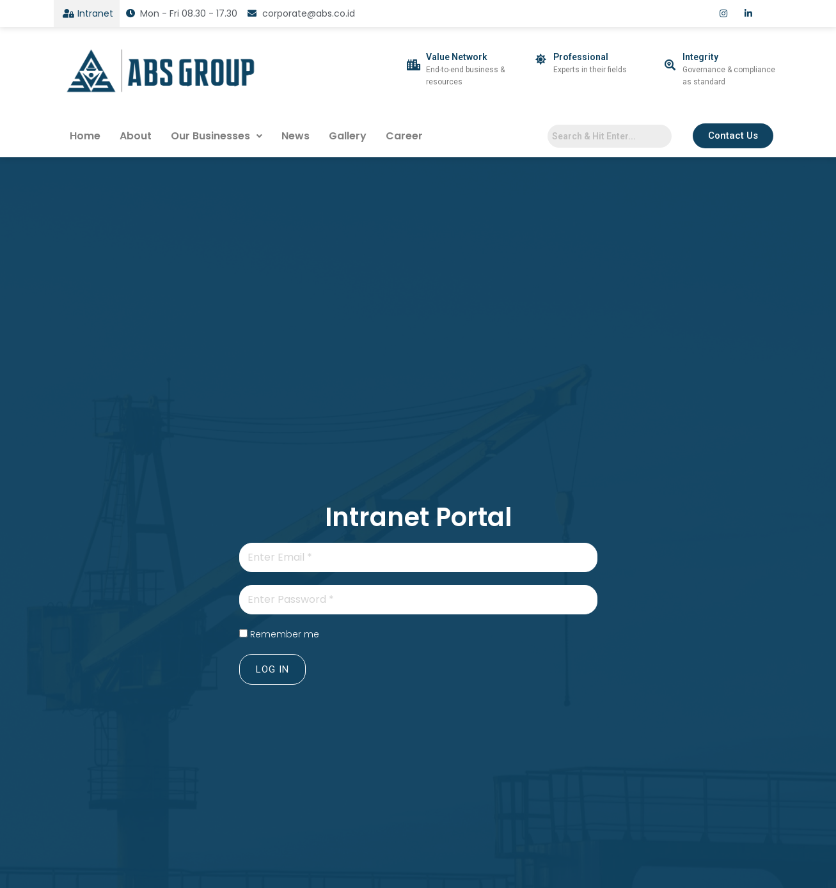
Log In (272, 669)
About (136, 136)
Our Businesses (216, 136)
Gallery (348, 136)
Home (85, 136)
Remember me (284, 634)
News (295, 136)
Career (404, 136)
